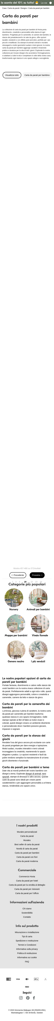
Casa (4, 8)
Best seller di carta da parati (27, 844)
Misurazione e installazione (27, 932)
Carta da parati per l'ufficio (27, 893)
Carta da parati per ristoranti (26, 889)
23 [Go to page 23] (36, 582)
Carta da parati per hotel (27, 881)
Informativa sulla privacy (27, 949)
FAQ (27, 961)
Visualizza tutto (12, 75)
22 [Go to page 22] (32, 582)
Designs (24, 8)
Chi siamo (26, 908)
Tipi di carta (27, 936)
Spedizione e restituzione (27, 941)
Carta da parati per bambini (27, 853)
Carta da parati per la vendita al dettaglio (27, 885)
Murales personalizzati (27, 832)
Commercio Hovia (27, 876)
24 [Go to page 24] (41, 582)
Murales (27, 840)
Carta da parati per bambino (37, 75)
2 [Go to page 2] (16, 582)
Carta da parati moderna (27, 861)
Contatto (27, 917)
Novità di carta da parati (27, 848)
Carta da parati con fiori (27, 857)
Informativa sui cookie (27, 957)
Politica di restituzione (27, 953)
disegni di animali (33, 774)
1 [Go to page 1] (12, 582)
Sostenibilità (27, 913)
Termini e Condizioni (27, 945)
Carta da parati (13, 8)
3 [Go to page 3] (19, 582)
